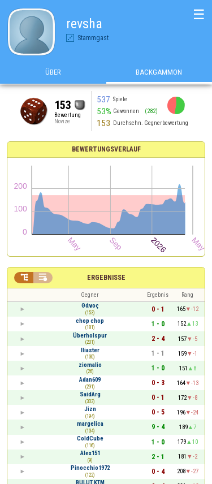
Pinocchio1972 (90, 468)
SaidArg (90, 394)
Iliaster (90, 350)
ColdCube (90, 438)
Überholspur (90, 335)
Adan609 (90, 379)
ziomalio (90, 365)
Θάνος (90, 305)
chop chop (90, 321)
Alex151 (90, 453)
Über (53, 72)
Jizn (90, 409)
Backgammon (159, 72)
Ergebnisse (106, 278)
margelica (90, 423)
